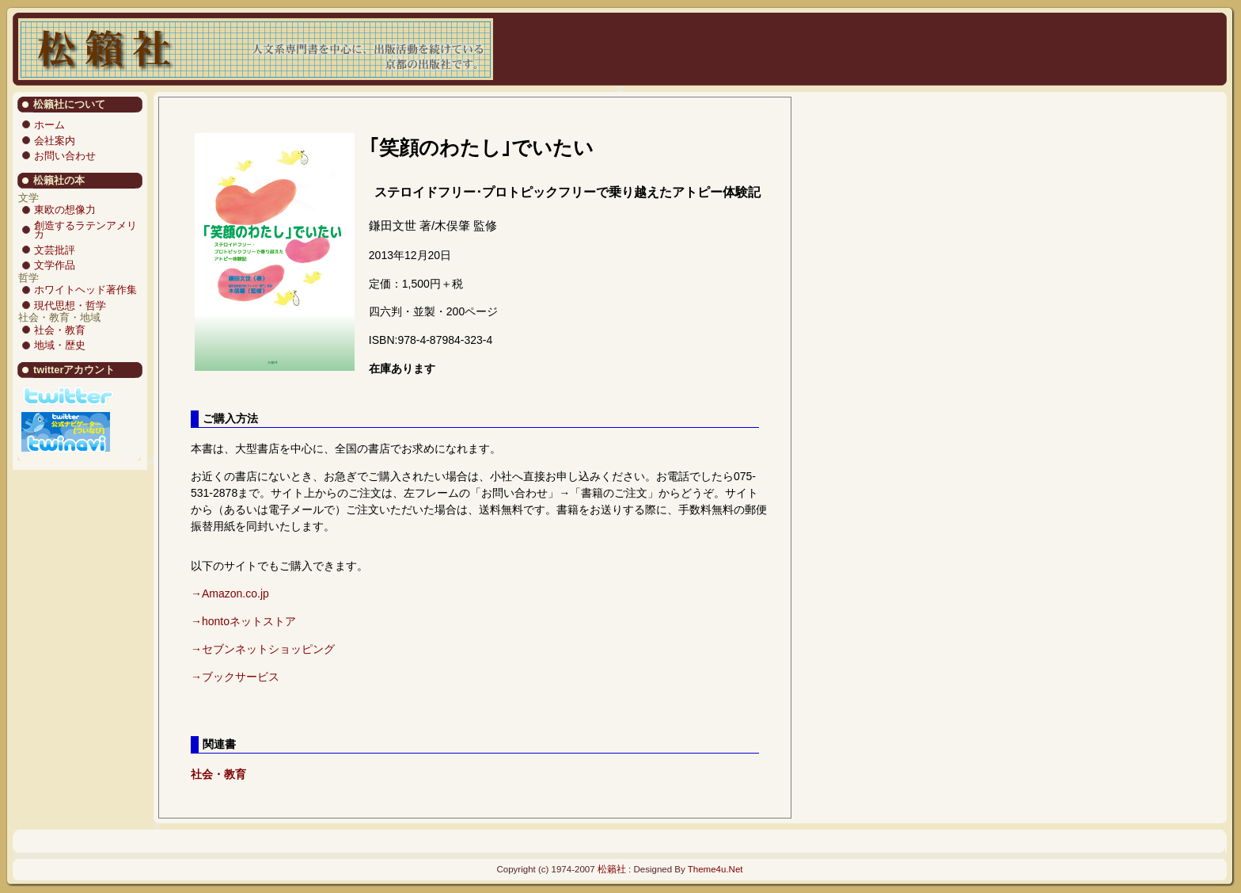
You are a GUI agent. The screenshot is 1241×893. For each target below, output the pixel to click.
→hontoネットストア (243, 621)
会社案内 (54, 141)
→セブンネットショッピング (263, 649)
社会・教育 (59, 330)
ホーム (49, 125)
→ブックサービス (235, 676)
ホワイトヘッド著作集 (85, 290)
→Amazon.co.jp (230, 593)
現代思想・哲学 (70, 305)
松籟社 (612, 869)
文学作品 (54, 265)
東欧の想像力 (65, 210)
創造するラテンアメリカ (85, 230)
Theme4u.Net (715, 869)
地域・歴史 (59, 345)
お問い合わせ (65, 156)
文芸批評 (54, 250)
